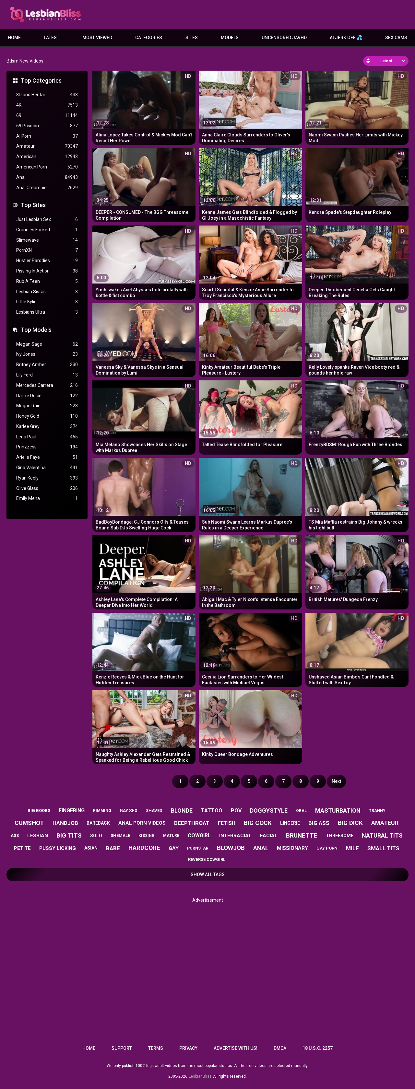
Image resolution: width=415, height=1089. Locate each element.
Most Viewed (97, 37)
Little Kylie (47, 302)
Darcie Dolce (47, 396)
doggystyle (269, 810)
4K (47, 105)
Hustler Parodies (47, 260)
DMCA (280, 1048)
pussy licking (57, 848)
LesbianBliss (200, 1076)
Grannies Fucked (47, 230)
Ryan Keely (47, 478)
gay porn (327, 848)
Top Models (36, 329)
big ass (318, 823)
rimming (102, 810)
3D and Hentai (47, 95)
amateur (384, 822)
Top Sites (33, 205)
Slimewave (47, 240)
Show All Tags (208, 874)
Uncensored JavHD (284, 37)
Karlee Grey (47, 426)
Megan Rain (47, 406)
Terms (155, 1048)
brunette (301, 835)
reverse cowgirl (206, 859)
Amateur (47, 146)
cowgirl (199, 835)
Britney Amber (47, 364)
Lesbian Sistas (47, 292)
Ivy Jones (47, 354)
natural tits (382, 835)
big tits (69, 835)
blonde (182, 810)
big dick (350, 823)
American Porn (47, 167)
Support (122, 1048)
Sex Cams (396, 37)
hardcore (144, 848)
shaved (154, 810)
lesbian (37, 836)
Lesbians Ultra (47, 312)
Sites (191, 37)
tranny (377, 810)
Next (336, 781)
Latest (51, 37)
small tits (383, 848)
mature (171, 835)
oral (301, 810)
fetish (226, 823)
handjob (65, 823)
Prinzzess (47, 447)
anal (260, 848)
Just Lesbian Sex (47, 219)
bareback (98, 823)
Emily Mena (47, 498)
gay (174, 848)
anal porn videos (142, 823)
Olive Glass (47, 488)
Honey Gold (47, 416)
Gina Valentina (47, 467)
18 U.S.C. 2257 (317, 1048)
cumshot (29, 823)
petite (22, 848)
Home (14, 37)
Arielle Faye (47, 457)
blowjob (231, 848)
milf (352, 848)
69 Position (47, 126)
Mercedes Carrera (47, 385)
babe (113, 848)
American (47, 156)
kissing (146, 835)
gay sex (128, 810)
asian (91, 848)
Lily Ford (47, 375)
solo (96, 835)
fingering (72, 810)
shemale (120, 835)
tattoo (211, 810)
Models (230, 37)
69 (47, 115)
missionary (292, 848)
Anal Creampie (47, 188)
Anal (47, 177)
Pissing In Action (47, 271)
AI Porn (47, 136)
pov (236, 810)
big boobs (39, 810)
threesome (339, 835)
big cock (258, 823)
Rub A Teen (47, 281)
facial (269, 836)
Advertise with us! (235, 1048)
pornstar (197, 848)
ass (15, 835)
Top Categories (41, 80)
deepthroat (191, 823)
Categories (148, 37)
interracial (235, 836)
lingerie (290, 823)
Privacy (188, 1048)
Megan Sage (47, 344)
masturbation (338, 810)
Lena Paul (47, 437)
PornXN (47, 250)
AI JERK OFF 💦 (346, 37)
